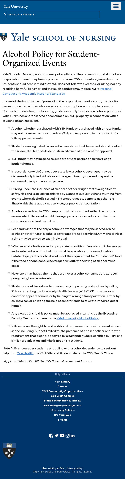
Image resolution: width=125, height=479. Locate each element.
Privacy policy (75, 468)
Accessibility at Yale (53, 468)
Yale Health (25, 353)
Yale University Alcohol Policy (78, 318)
